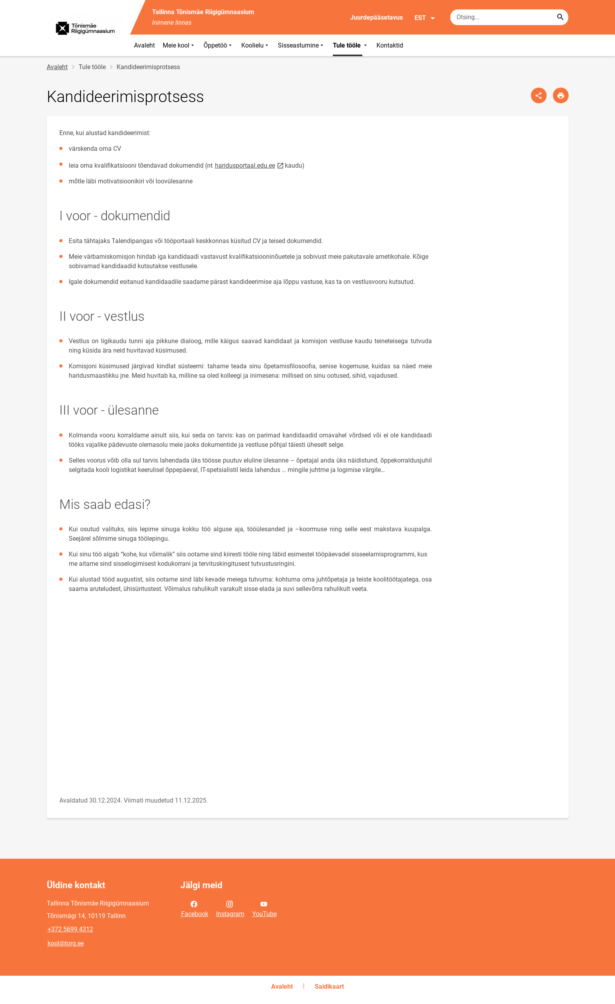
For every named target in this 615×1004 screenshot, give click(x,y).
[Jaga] (539, 95)
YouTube (264, 908)
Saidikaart (329, 986)
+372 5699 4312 (70, 929)
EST (425, 18)
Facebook (194, 908)
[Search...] (560, 17)
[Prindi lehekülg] (561, 95)
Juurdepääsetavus (376, 17)
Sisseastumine (301, 45)
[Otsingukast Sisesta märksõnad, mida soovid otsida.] (509, 17)
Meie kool (179, 45)
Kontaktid (389, 45)
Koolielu (255, 45)
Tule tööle (351, 45)
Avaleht (144, 45)
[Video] (180, 698)
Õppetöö (218, 45)
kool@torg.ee (66, 943)
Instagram (230, 908)
